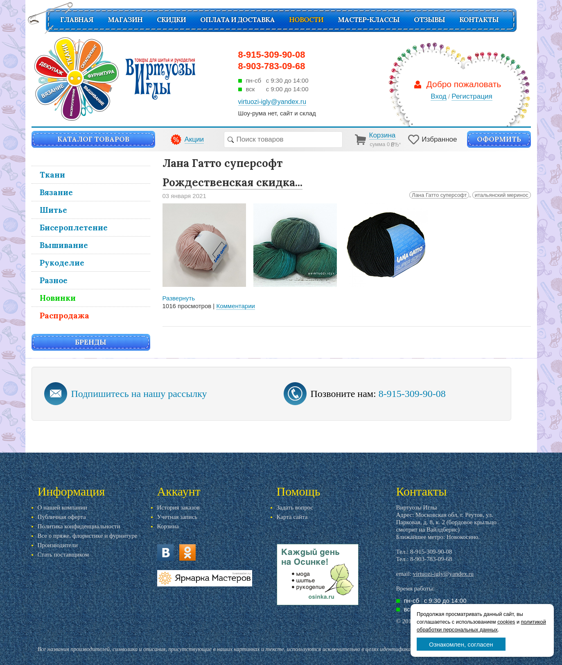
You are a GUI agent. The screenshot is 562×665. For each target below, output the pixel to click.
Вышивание (64, 245)
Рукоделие (62, 263)
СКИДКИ (171, 19)
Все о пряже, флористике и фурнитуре (88, 535)
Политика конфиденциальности (79, 526)
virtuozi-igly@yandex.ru (443, 573)
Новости (306, 19)
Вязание (56, 192)
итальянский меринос (501, 195)
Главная (76, 19)
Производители (58, 545)
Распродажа (64, 315)
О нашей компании (62, 507)
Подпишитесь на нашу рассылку (139, 393)
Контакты (479, 19)
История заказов (178, 507)
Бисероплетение (74, 227)
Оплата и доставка (237, 19)
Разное (54, 280)
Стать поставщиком (63, 554)
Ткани (52, 175)
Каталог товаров (93, 139)
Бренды (90, 342)
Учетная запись (177, 517)
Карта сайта (292, 517)
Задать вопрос (295, 507)
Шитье (53, 210)
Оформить (499, 139)
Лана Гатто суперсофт (439, 195)
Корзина (168, 526)
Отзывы (429, 19)
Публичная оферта (62, 517)
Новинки (58, 298)
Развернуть (179, 298)
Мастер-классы (368, 19)
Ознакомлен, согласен (461, 644)
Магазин (125, 19)
